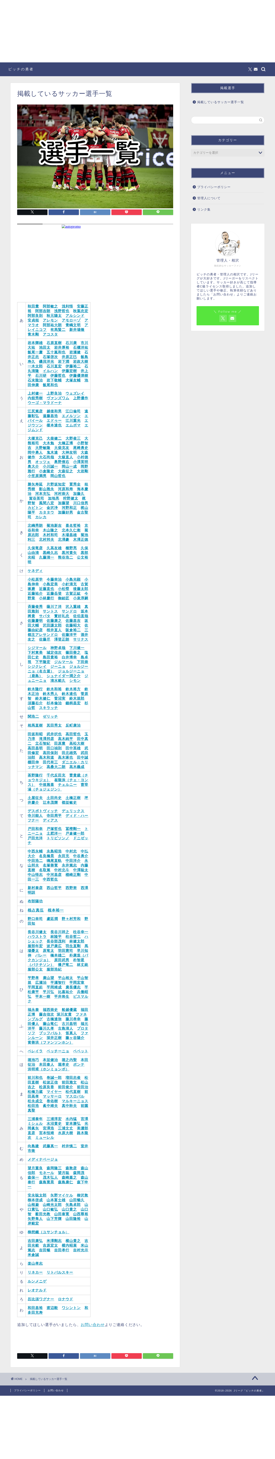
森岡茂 (78, 1173)
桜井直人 (54, 630)
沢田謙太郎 (52, 625)
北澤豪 (63, 539)
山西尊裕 (80, 1214)
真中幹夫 (69, 1106)
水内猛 (71, 1119)
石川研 (41, 375)
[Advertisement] (137, 31)
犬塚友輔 (73, 380)
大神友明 (69, 452)
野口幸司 (35, 919)
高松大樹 (76, 743)
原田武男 (61, 960)
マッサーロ (52, 1096)
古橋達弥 (54, 1019)
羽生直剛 (73, 946)
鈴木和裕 (54, 689)
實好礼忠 (61, 616)
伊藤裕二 (73, 366)
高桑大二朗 (56, 767)
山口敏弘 (50, 1209)
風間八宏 (46, 503)
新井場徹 (76, 330)
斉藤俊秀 (35, 607)
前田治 (82, 1087)
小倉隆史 (46, 471)
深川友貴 (64, 1014)
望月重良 (35, 1168)
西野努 (71, 888)
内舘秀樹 (35, 398)
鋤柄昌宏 (73, 703)
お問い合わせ (93, 1325)
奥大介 (33, 466)
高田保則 (50, 753)
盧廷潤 (52, 919)
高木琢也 (65, 757)
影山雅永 (46, 489)
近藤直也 (46, 589)
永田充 (63, 856)
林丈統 (82, 965)
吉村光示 (80, 1250)
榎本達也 (54, 425)
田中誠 (82, 757)
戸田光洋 (35, 838)
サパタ (44, 616)
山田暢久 (76, 1200)
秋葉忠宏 (80, 311)
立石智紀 (42, 743)
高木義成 (76, 767)
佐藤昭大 (73, 625)
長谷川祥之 (59, 932)
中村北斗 (61, 870)
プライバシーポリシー (214, 187)
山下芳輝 (54, 1219)
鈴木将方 (73, 689)
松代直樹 (73, 1092)
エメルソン (71, 416)
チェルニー (67, 785)
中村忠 (71, 851)
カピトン (35, 508)
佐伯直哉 (80, 616)
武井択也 (54, 734)
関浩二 (33, 716)
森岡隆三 (54, 1168)
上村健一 (35, 393)
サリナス (80, 639)
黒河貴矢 (69, 553)
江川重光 (73, 420)
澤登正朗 (61, 639)
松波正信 (50, 1082)
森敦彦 (71, 1168)
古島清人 (65, 1028)
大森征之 (65, 471)
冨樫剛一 (73, 829)
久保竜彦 (35, 548)
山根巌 (33, 1205)
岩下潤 (63, 361)
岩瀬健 (75, 352)
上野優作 (80, 398)
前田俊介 (65, 1087)
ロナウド (65, 1299)
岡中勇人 (35, 452)
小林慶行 (46, 598)
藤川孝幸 (73, 1019)
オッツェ (42, 462)
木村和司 (50, 535)
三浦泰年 (35, 1119)
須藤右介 (35, 703)
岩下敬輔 (54, 380)
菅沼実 (60, 698)
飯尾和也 (50, 385)
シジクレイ (37, 666)
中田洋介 (73, 861)
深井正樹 (54, 1038)
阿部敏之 (50, 306)
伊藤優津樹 (78, 375)
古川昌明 (69, 1024)
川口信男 (80, 503)
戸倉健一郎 (75, 833)
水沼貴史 (54, 1123)
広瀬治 (41, 982)
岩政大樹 (80, 361)
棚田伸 (33, 762)
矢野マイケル (61, 1195)
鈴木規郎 (76, 698)
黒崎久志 (50, 553)
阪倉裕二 (73, 630)
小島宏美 (50, 584)
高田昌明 (35, 748)
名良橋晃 (46, 856)
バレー (41, 955)
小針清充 (69, 584)
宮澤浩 (48, 1128)
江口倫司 (73, 411)
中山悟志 (35, 875)
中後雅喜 (46, 785)
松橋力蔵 (35, 1092)
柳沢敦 (82, 1195)
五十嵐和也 (56, 352)
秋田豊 (33, 306)
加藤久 (78, 494)
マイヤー (54, 1092)
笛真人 (71, 1033)
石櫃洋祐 (80, 347)
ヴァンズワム (58, 398)
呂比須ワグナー (41, 1299)
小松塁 (63, 589)
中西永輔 (35, 851)
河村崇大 (61, 494)
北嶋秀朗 (35, 525)
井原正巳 (69, 357)
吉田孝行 (61, 1250)
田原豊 (60, 743)
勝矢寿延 (35, 484)
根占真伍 (36, 910)
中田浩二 (35, 861)
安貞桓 (33, 320)
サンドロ (69, 611)
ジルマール (63, 662)
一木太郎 (35, 366)
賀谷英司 (36, 498)
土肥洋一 (54, 833)
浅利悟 (67, 306)
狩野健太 (70, 498)
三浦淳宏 (54, 1119)
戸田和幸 (35, 829)
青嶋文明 (73, 325)
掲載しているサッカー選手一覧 (220, 102)
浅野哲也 (61, 311)
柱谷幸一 (80, 932)
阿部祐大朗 (52, 325)
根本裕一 (56, 910)
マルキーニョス (75, 1101)
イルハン (50, 371)
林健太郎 (76, 941)
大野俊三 (73, 438)
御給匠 (63, 598)
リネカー (35, 1272)
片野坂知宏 (56, 484)
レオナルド (37, 1290)
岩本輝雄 (35, 343)
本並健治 (50, 1060)
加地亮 (53, 498)
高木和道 (46, 757)
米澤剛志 (54, 1241)
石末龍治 (35, 380)
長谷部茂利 (56, 941)
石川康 (71, 343)
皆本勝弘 (73, 1123)
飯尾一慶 (35, 352)
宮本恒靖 (46, 1133)
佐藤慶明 (35, 621)
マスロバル (75, 1096)
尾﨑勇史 (80, 448)
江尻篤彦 (35, 411)
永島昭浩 (54, 851)
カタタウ (46, 512)
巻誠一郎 (54, 1078)
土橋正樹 (73, 798)
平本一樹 (42, 996)
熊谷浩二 (65, 557)
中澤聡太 (80, 870)
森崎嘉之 (69, 1177)
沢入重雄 (73, 607)
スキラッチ (48, 708)
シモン (75, 680)
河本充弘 (42, 494)
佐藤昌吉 (73, 621)
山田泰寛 (61, 1214)
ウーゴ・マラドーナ (45, 403)
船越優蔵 (69, 1010)
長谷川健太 (37, 932)
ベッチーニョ (58, 1051)
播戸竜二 (65, 965)
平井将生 (61, 996)
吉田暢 (44, 1250)
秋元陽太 (54, 316)
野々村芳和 (71, 919)
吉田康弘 (35, 1241)
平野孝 (33, 978)
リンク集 (204, 209)
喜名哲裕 (73, 525)
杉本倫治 (54, 703)
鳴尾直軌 (54, 861)
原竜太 (48, 951)
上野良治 (54, 393)
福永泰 (33, 1010)
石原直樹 (54, 343)
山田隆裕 (73, 1219)
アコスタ (50, 334)
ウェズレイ (75, 393)
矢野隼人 (35, 1219)
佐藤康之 (54, 621)
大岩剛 (82, 471)
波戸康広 (54, 946)
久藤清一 (46, 557)
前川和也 (35, 1078)
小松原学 (35, 579)
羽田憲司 (65, 951)
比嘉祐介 (65, 992)
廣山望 (48, 978)
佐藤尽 (44, 639)
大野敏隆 (42, 448)
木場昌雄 (69, 535)
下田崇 (82, 662)
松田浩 (33, 1106)
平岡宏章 (76, 982)
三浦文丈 (65, 1128)
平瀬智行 (58, 982)
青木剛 (33, 334)
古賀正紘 (73, 593)
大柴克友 (61, 448)
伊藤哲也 (58, 375)
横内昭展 (69, 1245)
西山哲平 (54, 888)
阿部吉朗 (42, 311)
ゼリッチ (50, 716)
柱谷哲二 (73, 937)
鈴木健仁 (42, 698)
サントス (50, 611)
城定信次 (54, 652)
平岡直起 (35, 987)
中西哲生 (50, 879)
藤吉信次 (46, 1014)
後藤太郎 (80, 589)
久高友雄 (54, 548)
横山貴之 (73, 1241)
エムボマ (73, 425)
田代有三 (50, 762)
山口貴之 (69, 1209)
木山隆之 (50, 530)
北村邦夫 (46, 539)
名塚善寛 (50, 865)
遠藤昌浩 (50, 416)
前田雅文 (69, 1082)
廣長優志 (73, 987)
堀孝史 (63, 1064)
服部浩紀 (54, 969)
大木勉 (48, 443)
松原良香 (46, 1087)
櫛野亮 (71, 548)
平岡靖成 (54, 987)
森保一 (33, 1177)
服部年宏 (35, 946)
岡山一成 (69, 466)
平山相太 (65, 978)
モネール (46, 1173)
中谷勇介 (80, 856)
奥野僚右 (61, 462)
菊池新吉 (54, 525)
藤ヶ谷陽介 (75, 1038)
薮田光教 (42, 1214)
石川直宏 (54, 366)
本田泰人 (46, 1064)
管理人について (209, 198)
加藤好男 (65, 512)
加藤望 (63, 503)
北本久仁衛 (71, 530)
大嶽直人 (65, 457)
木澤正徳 (80, 539)
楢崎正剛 (73, 875)
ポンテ (78, 1064)
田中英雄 (73, 748)
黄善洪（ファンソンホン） (50, 1042)
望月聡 (63, 1173)
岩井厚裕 (61, 347)
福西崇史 (50, 1010)
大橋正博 (65, 443)
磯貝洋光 (46, 361)
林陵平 (56, 937)
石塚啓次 (50, 357)
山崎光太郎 (52, 1205)
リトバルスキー (60, 1272)
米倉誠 (33, 1255)
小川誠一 (50, 466)
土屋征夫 (35, 798)
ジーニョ (58, 666)
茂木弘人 (50, 1177)
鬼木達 (52, 452)
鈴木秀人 (50, 694)
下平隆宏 (42, 662)
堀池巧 (33, 1060)
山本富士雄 (56, 1200)
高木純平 (65, 739)
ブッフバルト (50, 1033)
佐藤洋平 (69, 635)
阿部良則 (35, 316)
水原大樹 (65, 1133)
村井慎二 (69, 1146)
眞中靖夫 (50, 1106)
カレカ (41, 517)
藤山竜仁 (50, 1024)
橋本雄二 (58, 955)
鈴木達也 (69, 694)
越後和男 (54, 411)
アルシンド (75, 316)
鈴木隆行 (35, 689)
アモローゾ (71, 320)
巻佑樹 (52, 1101)
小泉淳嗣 (80, 598)
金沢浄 (52, 508)
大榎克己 (35, 438)
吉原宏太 (50, 1245)
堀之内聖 (69, 1060)
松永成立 (35, 1101)
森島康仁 (65, 1182)
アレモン (50, 320)
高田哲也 (73, 734)
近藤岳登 (54, 593)
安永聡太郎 (37, 1195)
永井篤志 (69, 865)
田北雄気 (69, 753)
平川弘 (48, 992)
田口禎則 (54, 748)
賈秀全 (75, 484)
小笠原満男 (37, 476)
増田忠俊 (73, 1078)
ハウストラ (37, 937)
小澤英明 (80, 462)
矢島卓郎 (73, 1205)
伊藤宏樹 (69, 371)
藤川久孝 (46, 1028)
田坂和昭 (35, 734)
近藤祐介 (35, 593)
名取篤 (44, 870)
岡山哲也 (58, 476)
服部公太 (35, 969)
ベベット (80, 1051)
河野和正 (69, 508)
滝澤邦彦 (46, 739)
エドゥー (54, 420)
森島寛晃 (46, 1182)
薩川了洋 (54, 607)
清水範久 (58, 680)
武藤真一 (50, 1146)
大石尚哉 (46, 457)
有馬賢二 (58, 330)
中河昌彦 (54, 875)
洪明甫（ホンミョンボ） (48, 1069)
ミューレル (44, 1137)
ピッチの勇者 (21, 69)
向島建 (33, 1146)
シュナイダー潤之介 (64, 676)
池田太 (44, 347)
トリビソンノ (58, 838)
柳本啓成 (35, 1200)
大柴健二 (54, 438)
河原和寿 (65, 489)
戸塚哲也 (54, 829)
